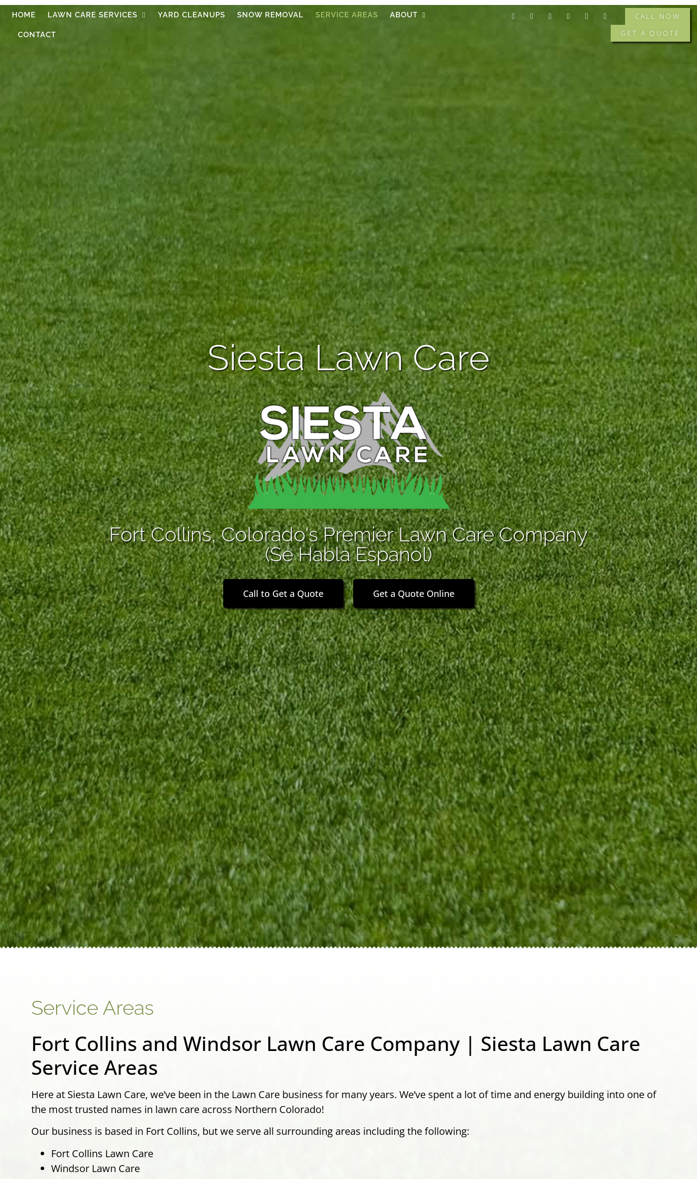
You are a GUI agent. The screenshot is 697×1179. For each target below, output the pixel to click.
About (408, 15)
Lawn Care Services (96, 15)
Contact (37, 34)
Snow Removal (270, 14)
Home (24, 14)
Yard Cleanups (191, 14)
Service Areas (347, 14)
